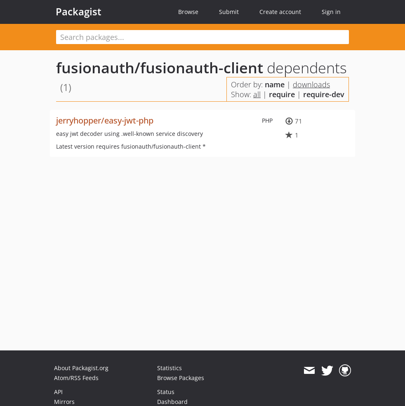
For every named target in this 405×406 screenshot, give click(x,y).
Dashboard (172, 402)
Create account (280, 12)
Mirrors (64, 402)
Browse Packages (180, 378)
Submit (229, 12)
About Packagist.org (81, 368)
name (275, 84)
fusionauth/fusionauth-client (159, 68)
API (58, 392)
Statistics (169, 368)
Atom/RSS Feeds (76, 378)
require (282, 94)
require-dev (323, 94)
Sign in (331, 12)
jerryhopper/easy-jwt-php (104, 120)
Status (165, 392)
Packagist (78, 11)
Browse (188, 12)
